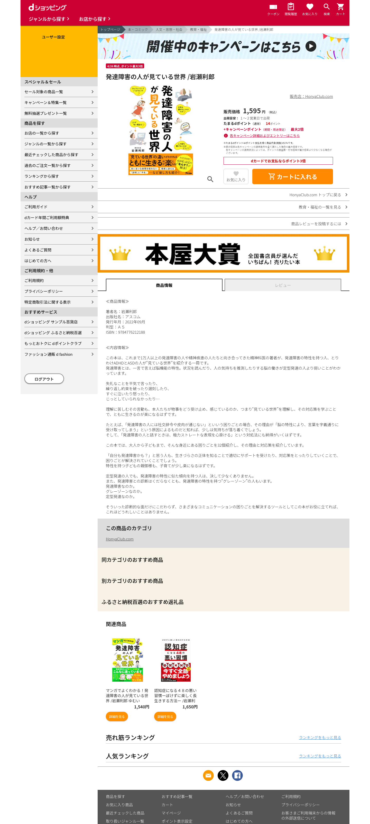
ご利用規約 (34, 280)
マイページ (171, 813)
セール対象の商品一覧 (43, 91)
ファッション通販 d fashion (48, 354)
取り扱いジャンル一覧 (125, 821)
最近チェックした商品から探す (51, 154)
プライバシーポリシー (43, 291)
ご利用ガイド (36, 206)
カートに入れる (292, 176)
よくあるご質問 (37, 249)
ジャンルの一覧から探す (45, 143)
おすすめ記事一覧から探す (47, 187)
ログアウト (44, 379)
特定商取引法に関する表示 (47, 302)
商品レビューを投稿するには (316, 224)
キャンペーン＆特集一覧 (45, 102)
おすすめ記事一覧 (177, 796)
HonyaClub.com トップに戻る (315, 194)
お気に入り (236, 179)
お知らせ (32, 239)
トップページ (110, 29)
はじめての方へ (37, 260)
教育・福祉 (198, 29)
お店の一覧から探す (41, 133)
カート (167, 804)
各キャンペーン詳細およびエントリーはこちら (265, 135)
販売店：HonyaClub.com (311, 96)
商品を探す (115, 796)
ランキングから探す (41, 176)
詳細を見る (117, 716)
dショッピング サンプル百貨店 (51, 321)
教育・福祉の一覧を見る (320, 207)
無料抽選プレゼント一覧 (45, 113)
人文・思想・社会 (169, 29)
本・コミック (138, 29)
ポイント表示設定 (177, 821)
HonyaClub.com (120, 538)
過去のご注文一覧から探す (47, 165)
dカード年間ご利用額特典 (46, 217)
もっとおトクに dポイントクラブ (53, 343)
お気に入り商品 (119, 804)
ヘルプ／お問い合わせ (43, 228)
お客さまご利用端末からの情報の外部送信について (308, 815)
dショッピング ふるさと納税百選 (53, 332)
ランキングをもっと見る (320, 737)
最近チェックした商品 (125, 813)
